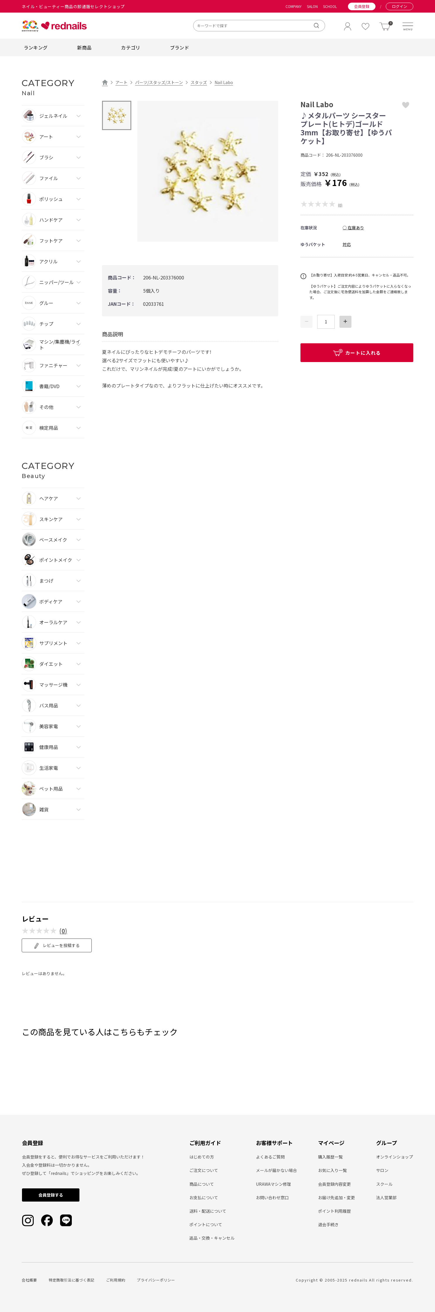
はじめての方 (201, 1157)
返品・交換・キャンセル (212, 1238)
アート (121, 82)
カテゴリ (130, 47)
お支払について (203, 1197)
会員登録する (50, 1195)
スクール (384, 1184)
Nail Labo (224, 82)
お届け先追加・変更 (336, 1197)
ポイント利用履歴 (334, 1211)
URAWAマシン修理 (273, 1184)
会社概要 (29, 1280)
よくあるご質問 (270, 1157)
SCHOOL (330, 6)
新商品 (84, 47)
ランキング (36, 47)
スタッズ (199, 82)
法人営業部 (386, 1197)
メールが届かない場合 (276, 1170)
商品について (201, 1184)
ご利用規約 (115, 1280)
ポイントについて (205, 1224)
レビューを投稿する (57, 945)
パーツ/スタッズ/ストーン (159, 82)
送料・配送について (207, 1211)
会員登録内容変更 (334, 1184)
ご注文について (203, 1170)
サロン (382, 1170)
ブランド (179, 47)
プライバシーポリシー (156, 1280)
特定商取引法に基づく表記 (71, 1280)
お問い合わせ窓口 (272, 1197)
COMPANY (294, 6)
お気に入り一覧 (332, 1170)
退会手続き (328, 1224)
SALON (312, 6)
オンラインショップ (394, 1157)
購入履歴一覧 (330, 1157)
